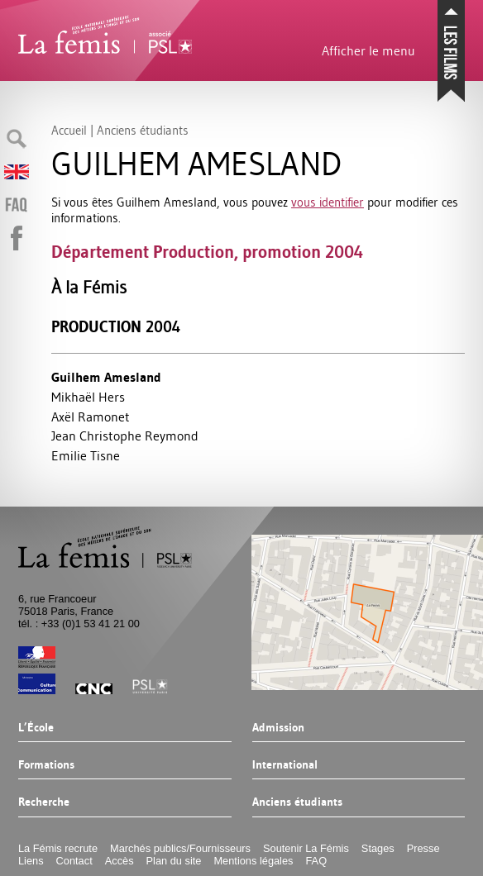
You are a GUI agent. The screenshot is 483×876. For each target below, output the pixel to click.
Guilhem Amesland (106, 377)
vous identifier (327, 202)
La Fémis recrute (58, 848)
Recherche (43, 802)
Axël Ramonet (90, 416)
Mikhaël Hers (88, 396)
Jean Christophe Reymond (124, 435)
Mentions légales (253, 861)
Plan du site (174, 861)
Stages (378, 848)
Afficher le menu (368, 50)
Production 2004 (115, 326)
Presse (423, 848)
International (285, 765)
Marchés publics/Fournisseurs (180, 848)
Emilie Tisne (85, 455)
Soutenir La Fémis (306, 848)
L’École (36, 728)
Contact (74, 861)
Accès (119, 861)
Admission (278, 728)
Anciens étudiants (297, 802)
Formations (46, 765)
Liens (31, 861)
